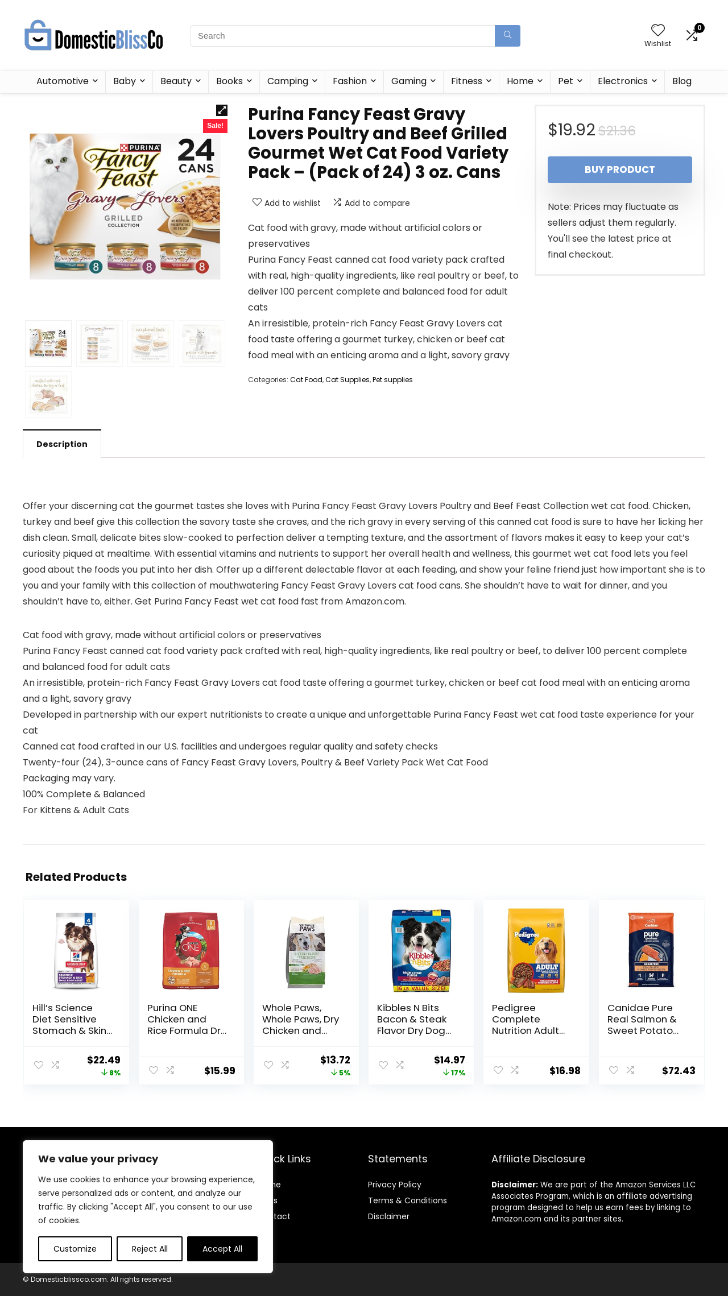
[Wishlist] (658, 31)
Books (229, 81)
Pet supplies (393, 379)
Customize (75, 1248)
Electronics (623, 81)
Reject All (150, 1248)
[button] (222, 110)
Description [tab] (62, 444)
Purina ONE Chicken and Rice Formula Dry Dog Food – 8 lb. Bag (186, 1030)
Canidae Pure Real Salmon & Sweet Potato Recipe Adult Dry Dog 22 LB (646, 1030)
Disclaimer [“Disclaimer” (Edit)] (389, 1216)
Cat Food (306, 379)
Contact (274, 1216)
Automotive (62, 81)
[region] (148, 1206)
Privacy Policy (394, 1184)
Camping (287, 81)
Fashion (350, 81)
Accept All (222, 1248)
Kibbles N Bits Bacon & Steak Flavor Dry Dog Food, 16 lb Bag (411, 1025)
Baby (124, 81)
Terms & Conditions (407, 1200)
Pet (565, 81)
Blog (682, 81)
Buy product (620, 169)
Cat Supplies (347, 379)
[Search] (507, 36)
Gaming (409, 81)
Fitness (466, 81)
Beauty (176, 81)
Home (520, 81)
